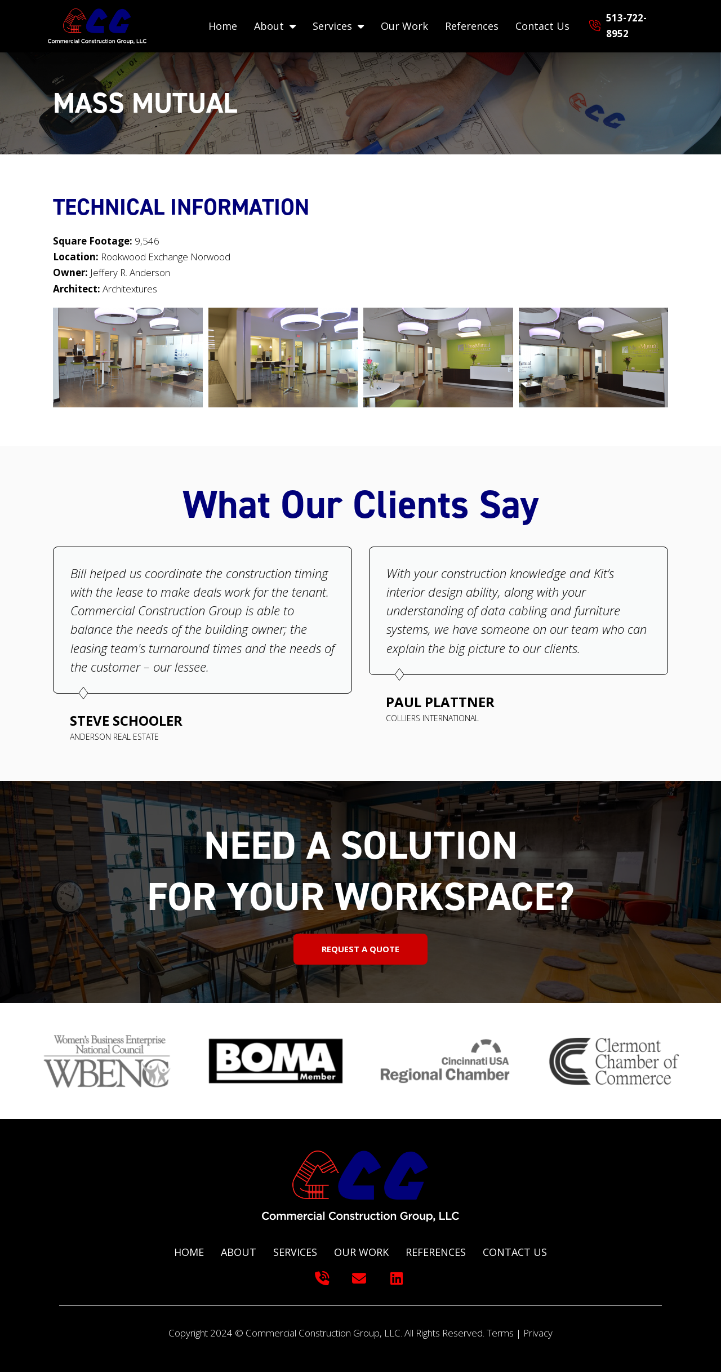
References (472, 26)
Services (338, 26)
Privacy (538, 1332)
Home (222, 26)
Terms (500, 1332)
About (275, 26)
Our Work (404, 26)
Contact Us (542, 26)
